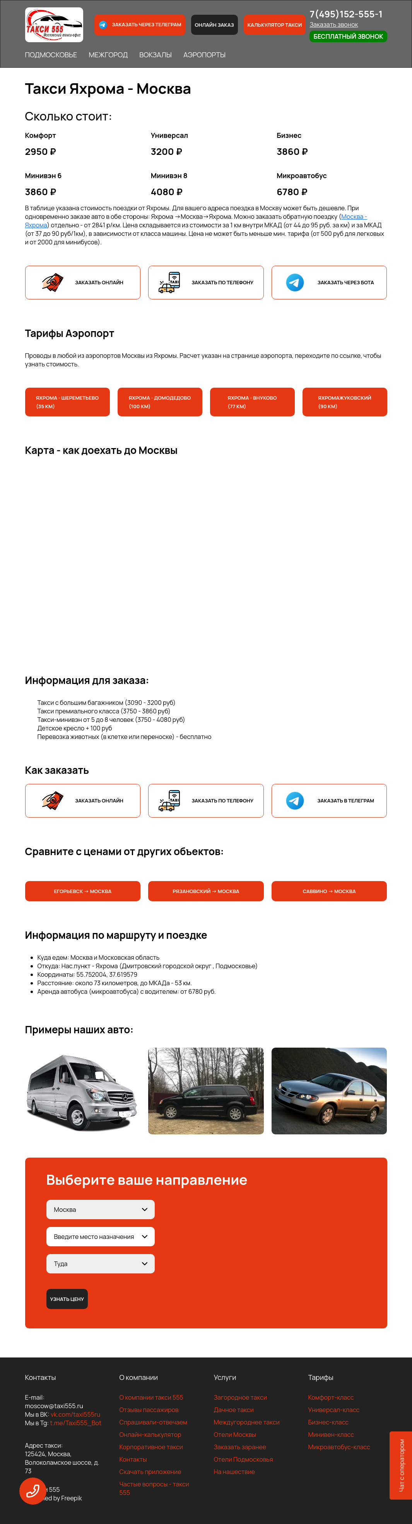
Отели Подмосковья (243, 1459)
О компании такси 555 (151, 1397)
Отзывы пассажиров (149, 1409)
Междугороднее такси (247, 1422)
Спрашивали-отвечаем (154, 1422)
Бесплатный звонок (348, 36)
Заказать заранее (240, 1447)
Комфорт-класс (331, 1397)
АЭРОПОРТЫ (204, 54)
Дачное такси (234, 1409)
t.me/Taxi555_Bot (75, 1423)
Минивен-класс (331, 1434)
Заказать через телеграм (139, 25)
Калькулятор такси (275, 24)
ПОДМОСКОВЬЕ (51, 54)
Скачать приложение (150, 1471)
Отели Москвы (235, 1434)
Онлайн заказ (214, 24)
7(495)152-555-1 (346, 13)
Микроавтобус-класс (339, 1447)
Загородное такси (240, 1397)
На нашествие (234, 1471)
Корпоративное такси (151, 1447)
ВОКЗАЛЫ (155, 54)
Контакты (133, 1459)
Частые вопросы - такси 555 (154, 1488)
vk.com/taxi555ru (75, 1414)
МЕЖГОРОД (108, 54)
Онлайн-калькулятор (150, 1434)
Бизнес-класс (328, 1422)
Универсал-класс (334, 1409)
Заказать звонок (333, 24)
